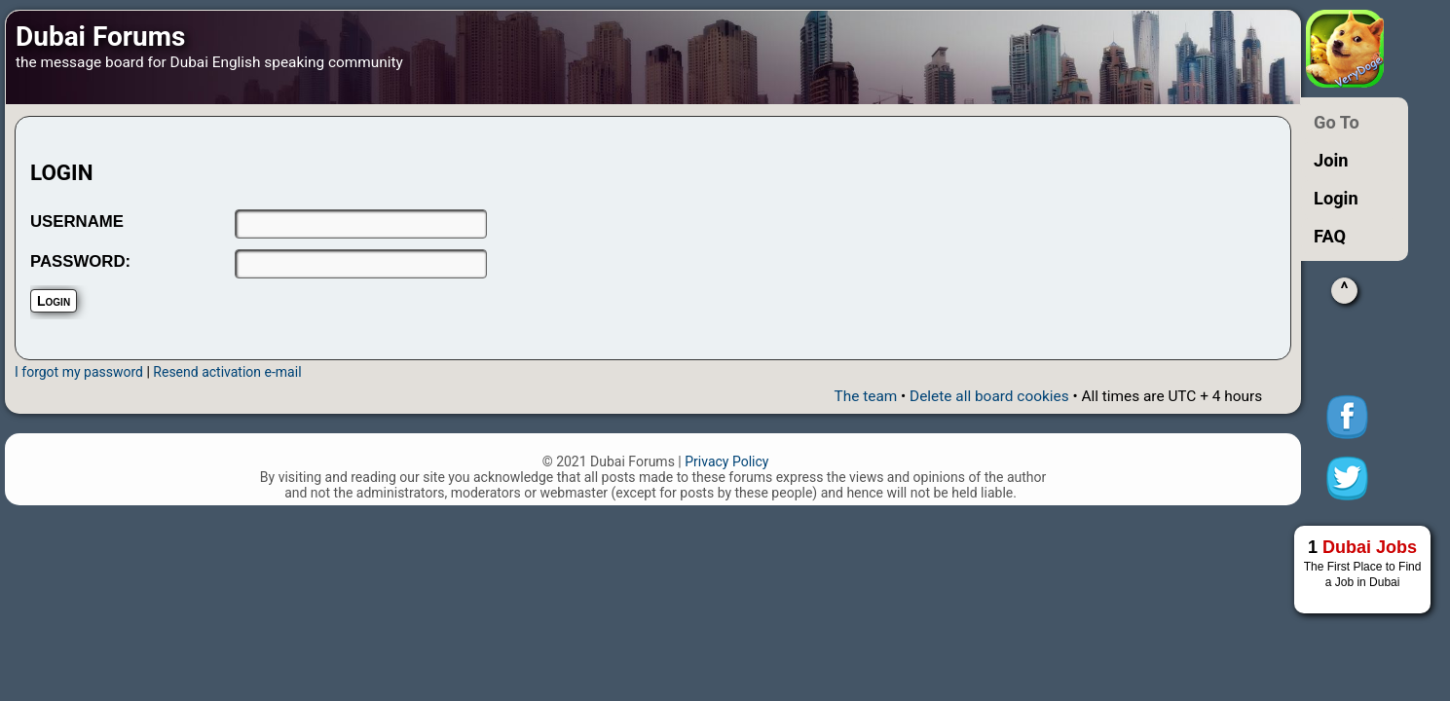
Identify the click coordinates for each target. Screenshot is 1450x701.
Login (1336, 198)
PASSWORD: (80, 261)
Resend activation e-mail (227, 372)
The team (866, 396)
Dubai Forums (100, 36)
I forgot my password (79, 372)
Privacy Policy (726, 461)
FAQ (1330, 236)
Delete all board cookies (989, 396)
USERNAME (77, 221)
